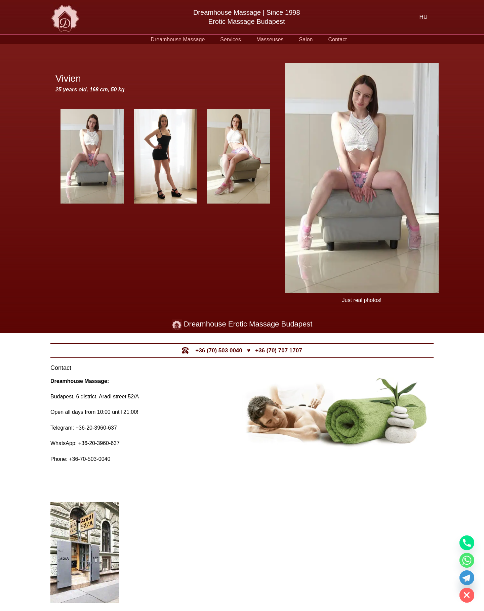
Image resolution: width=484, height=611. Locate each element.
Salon (306, 39)
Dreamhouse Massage (178, 39)
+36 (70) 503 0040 (218, 350)
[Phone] (466, 542)
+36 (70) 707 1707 (278, 350)
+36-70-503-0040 (89, 459)
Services (230, 39)
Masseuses (270, 39)
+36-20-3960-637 (96, 428)
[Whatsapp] (466, 560)
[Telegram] (466, 577)
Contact (337, 39)
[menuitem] (423, 17)
